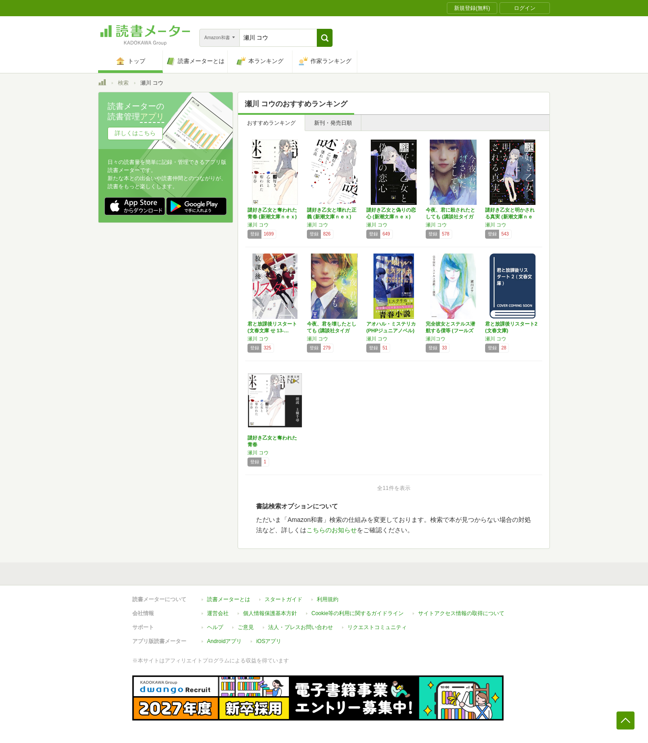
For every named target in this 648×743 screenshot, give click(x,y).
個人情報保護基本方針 (270, 613)
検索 (123, 83)
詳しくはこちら (135, 133)
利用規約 (327, 599)
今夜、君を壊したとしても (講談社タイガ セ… (331, 330)
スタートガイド (283, 599)
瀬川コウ (436, 338)
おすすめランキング (271, 123)
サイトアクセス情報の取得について (461, 613)
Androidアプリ (224, 641)
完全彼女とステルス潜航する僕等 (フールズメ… (450, 330)
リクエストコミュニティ (377, 627)
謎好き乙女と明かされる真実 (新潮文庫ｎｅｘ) (510, 216)
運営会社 (218, 613)
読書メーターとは (228, 599)
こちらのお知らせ (331, 530)
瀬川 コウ (258, 224)
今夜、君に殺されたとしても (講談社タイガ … (450, 216)
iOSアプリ (268, 641)
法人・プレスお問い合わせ (300, 627)
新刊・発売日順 (333, 123)
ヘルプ (215, 627)
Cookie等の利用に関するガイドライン (357, 613)
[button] (325, 38)
